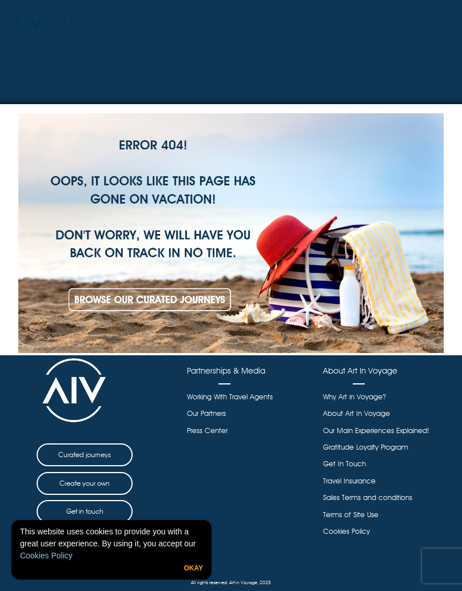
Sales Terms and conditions (367, 497)
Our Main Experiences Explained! (376, 430)
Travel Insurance (349, 481)
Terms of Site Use (351, 514)
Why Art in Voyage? (354, 396)
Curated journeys (84, 454)
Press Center (207, 430)
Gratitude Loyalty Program (365, 447)
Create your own (84, 483)
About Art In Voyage (356, 413)
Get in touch (84, 511)
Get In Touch (344, 463)
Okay (193, 568)
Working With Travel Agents (230, 396)
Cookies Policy (46, 555)
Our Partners (206, 413)
